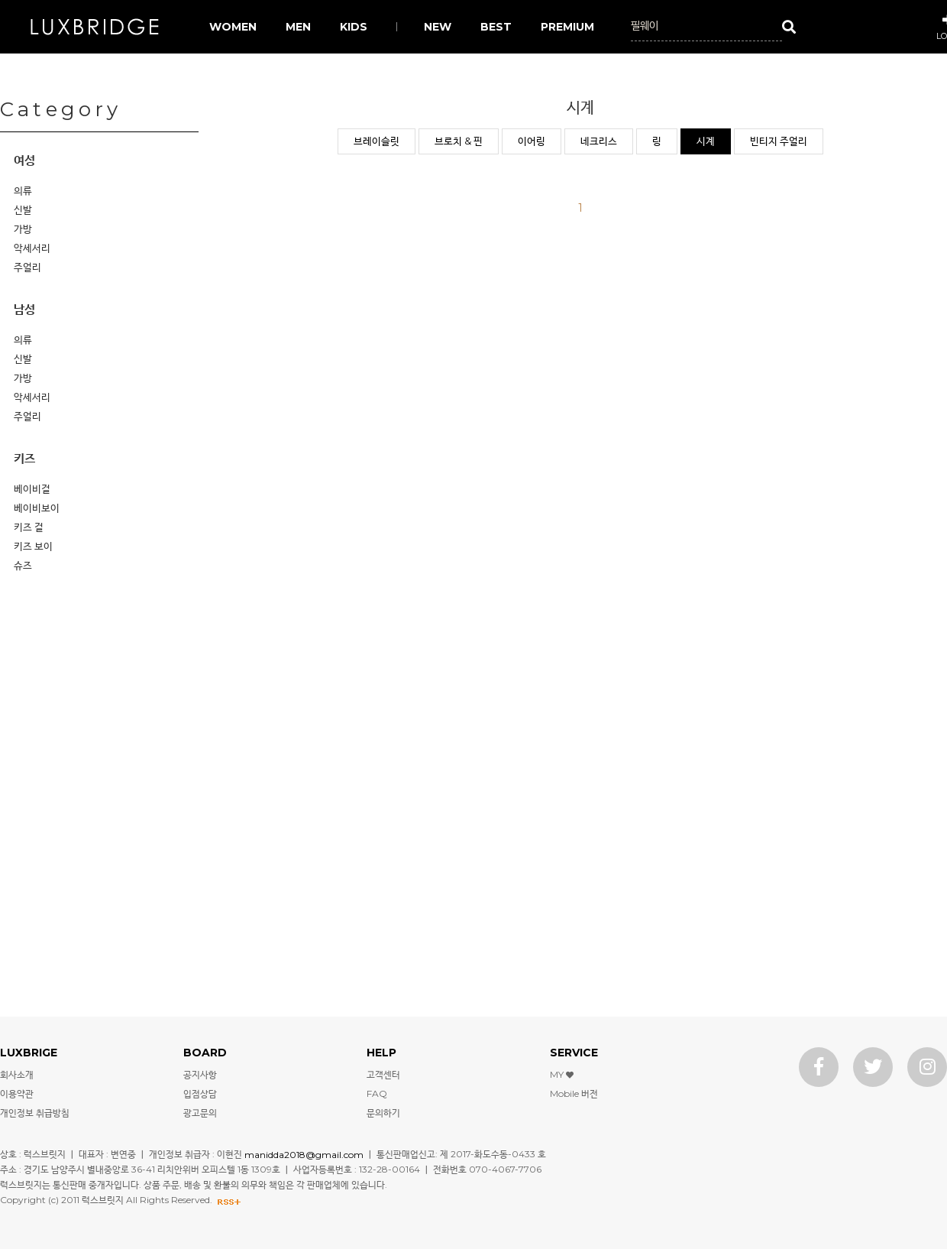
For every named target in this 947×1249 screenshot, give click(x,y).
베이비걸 (32, 488)
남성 (24, 309)
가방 (23, 228)
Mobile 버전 (574, 1093)
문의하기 (383, 1112)
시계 (706, 141)
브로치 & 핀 (459, 141)
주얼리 (27, 267)
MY (562, 1074)
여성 (24, 160)
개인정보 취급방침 (34, 1112)
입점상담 (200, 1093)
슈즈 (23, 565)
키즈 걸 (29, 527)
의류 (23, 190)
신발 (23, 209)
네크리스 (598, 141)
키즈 (24, 458)
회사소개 (17, 1074)
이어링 (531, 141)
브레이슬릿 (376, 141)
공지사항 (200, 1074)
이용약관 (17, 1093)
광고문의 (200, 1112)
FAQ (377, 1093)
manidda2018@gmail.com (304, 1154)
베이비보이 (37, 507)
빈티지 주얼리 (778, 141)
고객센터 (383, 1074)
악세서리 (32, 248)
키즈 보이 (33, 546)
